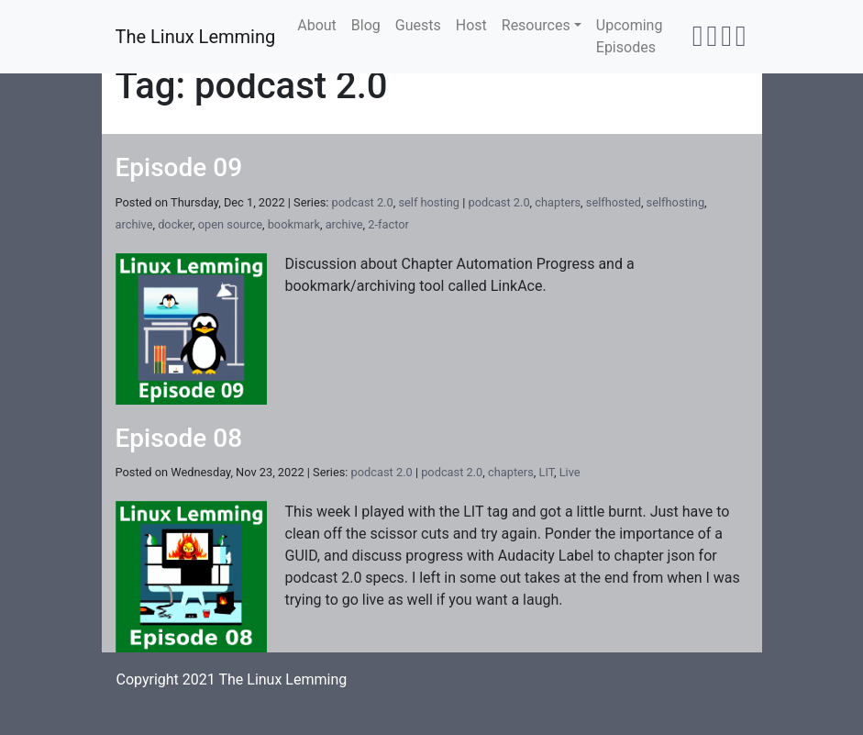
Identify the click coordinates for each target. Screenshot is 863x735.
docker (175, 224)
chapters (558, 202)
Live (570, 472)
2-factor (388, 224)
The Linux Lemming (196, 37)
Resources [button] (536, 25)
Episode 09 (179, 167)
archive (134, 224)
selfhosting (675, 202)
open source (230, 224)
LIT (546, 472)
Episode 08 (179, 438)
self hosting (428, 202)
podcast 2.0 (362, 202)
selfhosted (613, 202)
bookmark (294, 224)
